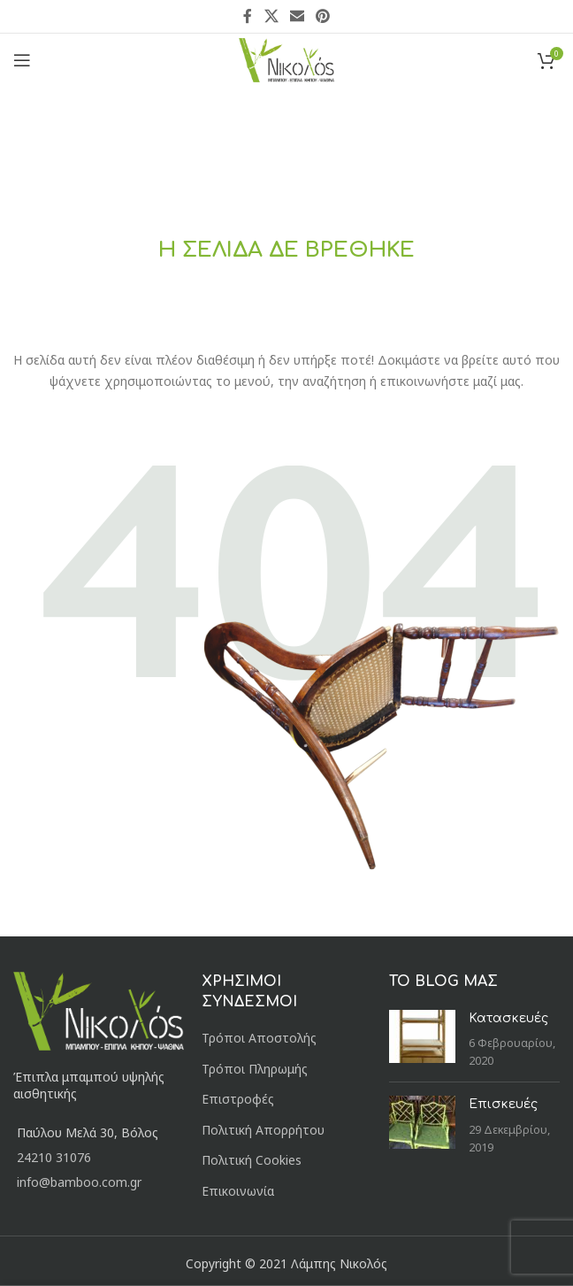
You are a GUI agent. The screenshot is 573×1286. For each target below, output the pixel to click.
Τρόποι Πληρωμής (255, 1068)
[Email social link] (296, 16)
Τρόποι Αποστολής (259, 1037)
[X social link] (271, 16)
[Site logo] (287, 58)
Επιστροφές (238, 1098)
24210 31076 (54, 1157)
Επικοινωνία (238, 1190)
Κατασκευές (508, 1018)
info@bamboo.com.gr (79, 1182)
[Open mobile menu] (22, 60)
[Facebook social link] (247, 16)
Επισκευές (503, 1104)
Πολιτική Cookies (252, 1159)
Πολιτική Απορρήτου (263, 1129)
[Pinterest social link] (323, 16)
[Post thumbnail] (422, 1039)
